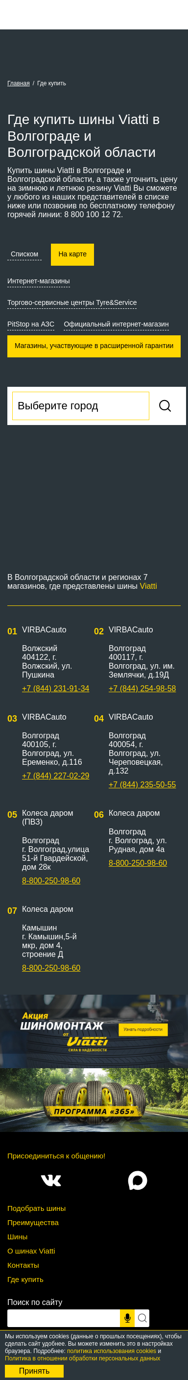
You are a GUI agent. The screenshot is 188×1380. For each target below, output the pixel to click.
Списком (24, 254)
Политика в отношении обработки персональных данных (82, 1358)
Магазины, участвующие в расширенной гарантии (94, 346)
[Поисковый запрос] (63, 1318)
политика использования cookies (111, 1351)
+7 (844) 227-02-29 (55, 776)
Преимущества (33, 1222)
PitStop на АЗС (30, 324)
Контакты (23, 1265)
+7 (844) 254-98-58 (142, 688)
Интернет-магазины (38, 281)
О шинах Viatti (31, 1251)
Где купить (25, 1279)
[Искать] (142, 1318)
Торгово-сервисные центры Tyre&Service (72, 302)
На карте (72, 254)
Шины (17, 1236)
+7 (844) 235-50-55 (142, 784)
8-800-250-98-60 (51, 881)
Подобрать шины (36, 1208)
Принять (34, 1371)
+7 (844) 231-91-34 (55, 688)
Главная (18, 83)
